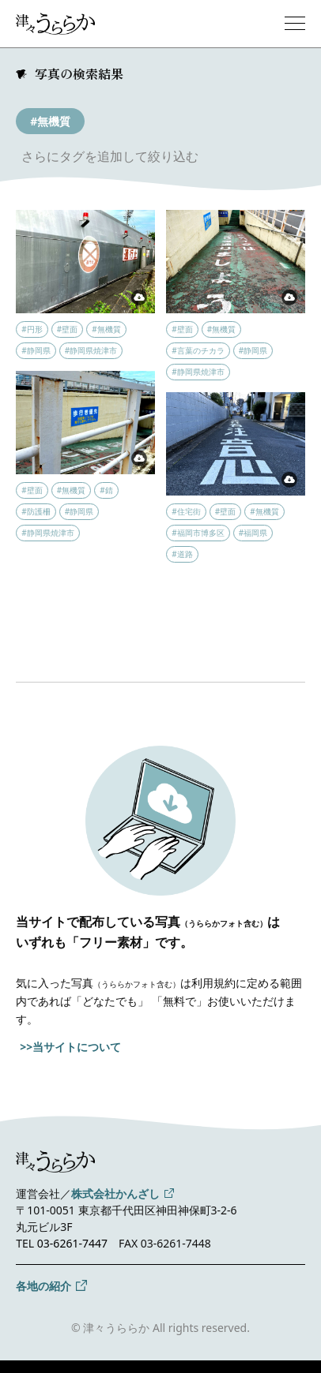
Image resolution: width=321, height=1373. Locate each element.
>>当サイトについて (70, 1046)
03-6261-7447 (72, 1243)
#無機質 (50, 121)
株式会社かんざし (115, 1193)
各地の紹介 (43, 1285)
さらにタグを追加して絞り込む (109, 156)
